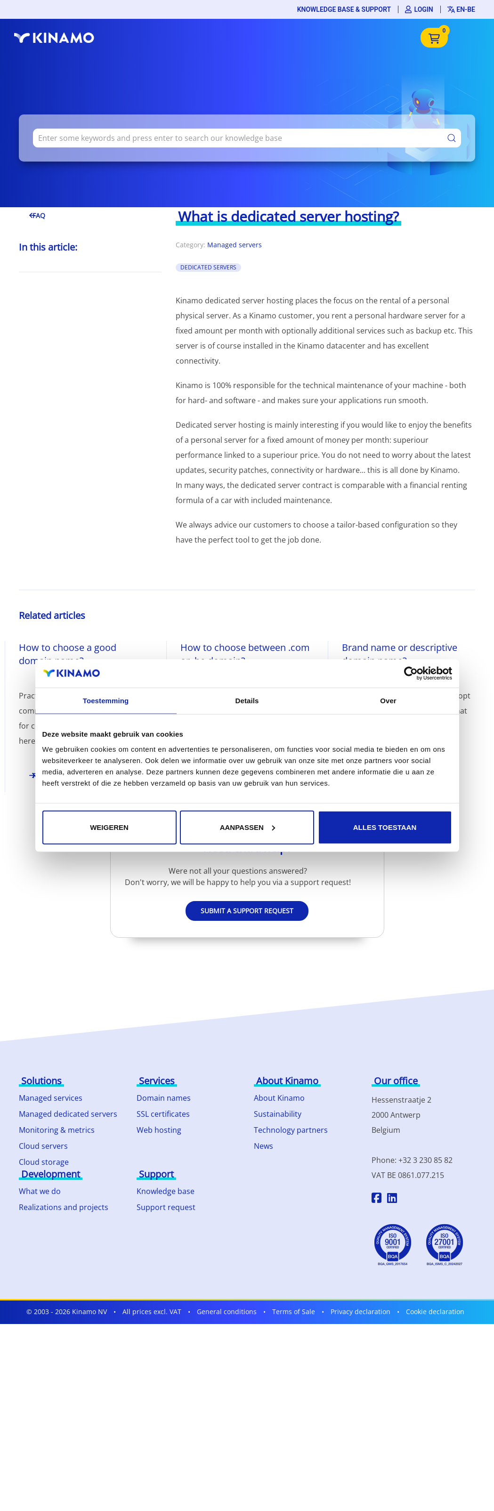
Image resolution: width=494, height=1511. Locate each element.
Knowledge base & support (344, 9)
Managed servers (234, 244)
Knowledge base (165, 1191)
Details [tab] (247, 701)
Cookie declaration (435, 1311)
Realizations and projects (63, 1207)
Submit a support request (247, 910)
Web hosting (159, 1130)
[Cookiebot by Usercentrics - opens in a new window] (411, 673)
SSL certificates (163, 1114)
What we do (40, 1191)
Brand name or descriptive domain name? (399, 654)
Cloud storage (44, 1162)
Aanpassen (247, 827)
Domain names (164, 1098)
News (263, 1146)
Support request (166, 1207)
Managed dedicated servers (68, 1114)
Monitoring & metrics (57, 1130)
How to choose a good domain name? (67, 654)
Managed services (50, 1098)
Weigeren (109, 827)
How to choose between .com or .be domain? (245, 654)
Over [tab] (388, 701)
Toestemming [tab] (106, 701)
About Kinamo (279, 1098)
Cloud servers (43, 1146)
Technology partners (291, 1130)
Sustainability (277, 1114)
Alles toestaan (384, 827)
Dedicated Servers (208, 267)
